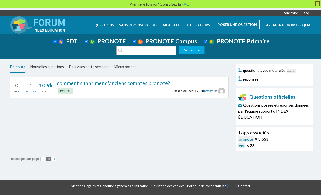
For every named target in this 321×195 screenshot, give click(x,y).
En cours (17, 66)
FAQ (232, 186)
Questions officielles (266, 97)
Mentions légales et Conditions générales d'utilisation (110, 186)
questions (104, 25)
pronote (246, 139)
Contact (244, 186)
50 (54, 159)
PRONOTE (108, 41)
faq (306, 13)
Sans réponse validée (138, 25)
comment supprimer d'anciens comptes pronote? (113, 83)
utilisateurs (198, 25)
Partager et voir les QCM (287, 25)
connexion (291, 13)
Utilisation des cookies (167, 186)
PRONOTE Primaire (239, 41)
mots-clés (172, 25)
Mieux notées (125, 66)
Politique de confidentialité (206, 186)
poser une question (237, 24)
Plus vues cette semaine (89, 66)
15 (42, 159)
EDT (68, 41)
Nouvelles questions (47, 66)
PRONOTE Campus (167, 41)
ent (242, 145)
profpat (208, 90)
